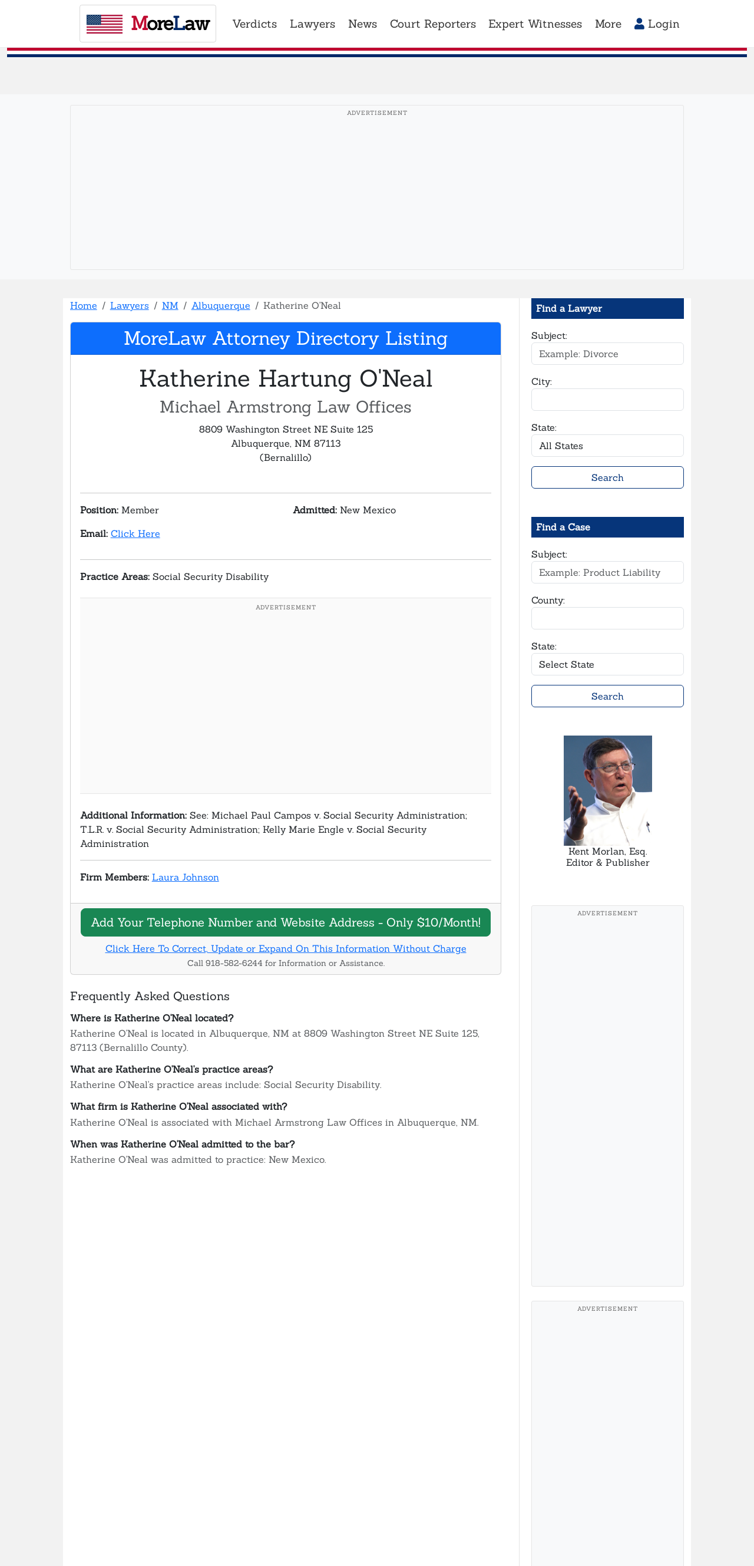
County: (548, 600)
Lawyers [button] (312, 24)
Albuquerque (220, 305)
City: (541, 381)
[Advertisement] (377, 205)
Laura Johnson (185, 877)
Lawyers (129, 305)
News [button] (362, 24)
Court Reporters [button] (433, 24)
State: (544, 427)
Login (657, 24)
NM (170, 305)
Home (83, 305)
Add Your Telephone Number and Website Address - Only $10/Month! (286, 922)
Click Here (135, 533)
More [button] (608, 24)
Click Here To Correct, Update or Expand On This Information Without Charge (286, 948)
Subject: (549, 335)
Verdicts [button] (254, 24)
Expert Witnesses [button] (535, 24)
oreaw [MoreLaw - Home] (148, 23)
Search (607, 477)
